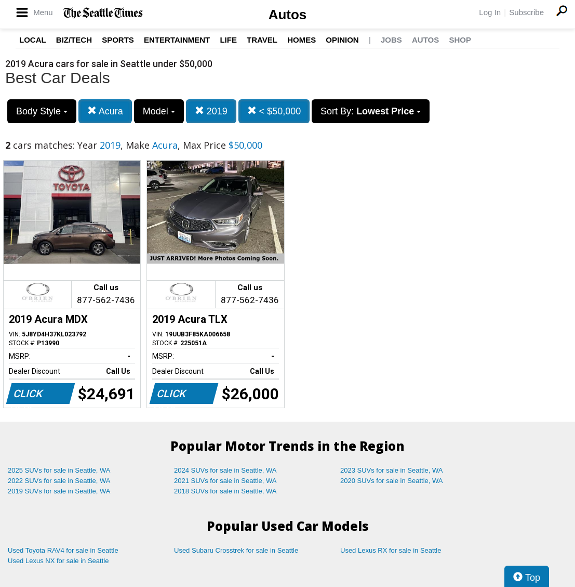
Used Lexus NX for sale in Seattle (58, 561)
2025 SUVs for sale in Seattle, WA (59, 470)
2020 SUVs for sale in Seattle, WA (391, 481)
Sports (118, 39)
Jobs (391, 39)
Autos (288, 14)
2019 (211, 111)
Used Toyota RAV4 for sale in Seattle (63, 550)
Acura (105, 111)
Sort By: (370, 111)
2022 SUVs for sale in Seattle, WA (59, 481)
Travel (262, 39)
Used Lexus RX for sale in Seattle (390, 550)
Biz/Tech (74, 39)
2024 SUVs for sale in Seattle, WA (225, 470)
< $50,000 (274, 111)
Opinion (342, 39)
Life (228, 39)
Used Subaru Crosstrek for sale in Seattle (236, 550)
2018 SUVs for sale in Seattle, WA (225, 491)
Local (32, 39)
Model (159, 111)
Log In (490, 12)
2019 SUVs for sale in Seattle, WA (59, 491)
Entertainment (177, 39)
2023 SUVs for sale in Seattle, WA (391, 470)
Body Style (42, 111)
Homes (301, 39)
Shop (460, 39)
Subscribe (526, 12)
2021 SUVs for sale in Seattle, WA (225, 481)
